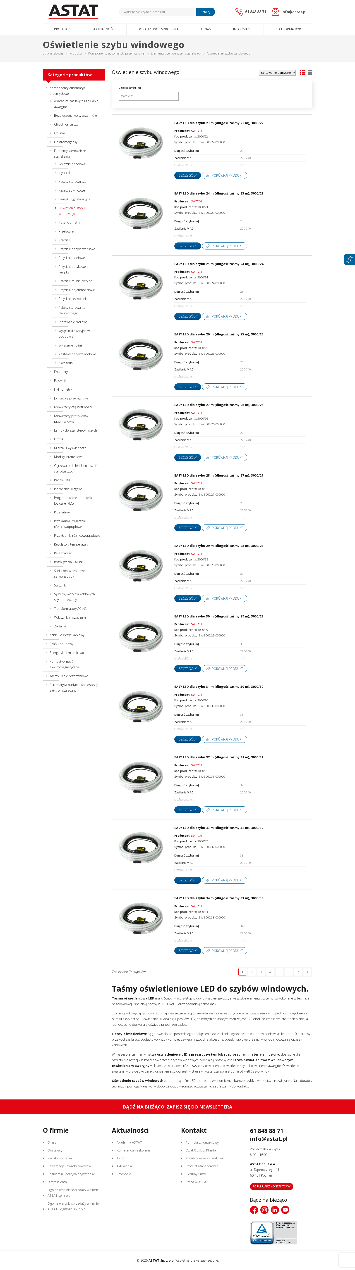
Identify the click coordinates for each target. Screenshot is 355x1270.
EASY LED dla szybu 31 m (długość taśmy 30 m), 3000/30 (218, 686)
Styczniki (60, 585)
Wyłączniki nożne (71, 345)
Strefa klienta (57, 1182)
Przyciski (65, 240)
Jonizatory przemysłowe (71, 398)
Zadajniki (60, 626)
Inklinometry (63, 389)
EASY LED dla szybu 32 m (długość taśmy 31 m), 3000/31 (218, 757)
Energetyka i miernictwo (67, 652)
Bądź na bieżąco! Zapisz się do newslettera (177, 1107)
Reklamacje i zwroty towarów (69, 1166)
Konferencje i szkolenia (134, 1150)
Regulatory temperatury (71, 544)
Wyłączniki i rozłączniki (70, 617)
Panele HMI (62, 480)
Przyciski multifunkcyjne (75, 281)
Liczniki (59, 439)
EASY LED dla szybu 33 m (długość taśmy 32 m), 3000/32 (218, 828)
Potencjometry (69, 222)
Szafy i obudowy (61, 644)
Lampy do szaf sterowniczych (75, 430)
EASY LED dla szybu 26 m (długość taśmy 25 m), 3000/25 (218, 334)
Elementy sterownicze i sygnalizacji (176, 53)
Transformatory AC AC (70, 608)
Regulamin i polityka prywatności (71, 1174)
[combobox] (149, 96)
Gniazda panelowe (72, 164)
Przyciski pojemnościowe (77, 290)
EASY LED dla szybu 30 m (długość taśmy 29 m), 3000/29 (218, 616)
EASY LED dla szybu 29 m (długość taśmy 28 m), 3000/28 (218, 546)
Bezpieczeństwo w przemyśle (75, 115)
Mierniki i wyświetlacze (70, 448)
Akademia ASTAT (129, 1142)
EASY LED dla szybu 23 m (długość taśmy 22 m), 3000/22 (218, 123)
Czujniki (59, 133)
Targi (120, 1158)
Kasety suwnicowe (72, 190)
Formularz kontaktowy (202, 1142)
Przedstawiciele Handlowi (204, 1158)
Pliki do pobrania (60, 1158)
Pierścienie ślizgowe (68, 489)
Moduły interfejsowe (68, 457)
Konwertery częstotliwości (73, 407)
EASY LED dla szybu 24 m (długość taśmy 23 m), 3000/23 (218, 193)
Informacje (242, 29)
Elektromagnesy (65, 142)
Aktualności (104, 29)
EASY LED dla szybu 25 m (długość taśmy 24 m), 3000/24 (218, 264)
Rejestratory (63, 553)
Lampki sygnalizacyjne (74, 199)
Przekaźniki (62, 512)
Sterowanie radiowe (73, 322)
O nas (206, 29)
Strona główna (53, 53)
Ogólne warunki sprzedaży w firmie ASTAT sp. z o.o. (73, 1193)
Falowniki (60, 380)
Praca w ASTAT (197, 1182)
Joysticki (64, 173)
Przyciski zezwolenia (73, 299)
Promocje (124, 1174)
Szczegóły (188, 175)
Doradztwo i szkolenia (158, 29)
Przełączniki (67, 231)
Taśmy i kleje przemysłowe (69, 676)
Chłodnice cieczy (66, 124)
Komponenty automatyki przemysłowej (116, 53)
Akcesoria (66, 363)
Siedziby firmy (196, 1174)
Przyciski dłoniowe (72, 258)
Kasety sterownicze (72, 181)
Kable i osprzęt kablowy (67, 635)
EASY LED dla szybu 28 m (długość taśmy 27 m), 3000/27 (218, 475)
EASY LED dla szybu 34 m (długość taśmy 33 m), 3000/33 (218, 898)
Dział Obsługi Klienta (201, 1150)
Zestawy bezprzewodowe (77, 354)
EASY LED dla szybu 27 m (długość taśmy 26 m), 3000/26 (218, 405)
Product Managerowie (202, 1166)
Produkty (62, 29)
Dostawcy (55, 1150)
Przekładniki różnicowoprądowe (77, 535)
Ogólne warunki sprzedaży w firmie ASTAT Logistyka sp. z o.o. (73, 1206)
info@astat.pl (269, 1138)
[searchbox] (149, 96)
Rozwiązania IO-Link (68, 562)
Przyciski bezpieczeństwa (77, 249)
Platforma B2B (288, 29)
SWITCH (196, 131)
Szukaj (205, 12)
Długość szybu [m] (130, 87)
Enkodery (61, 372)
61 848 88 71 (266, 1131)
